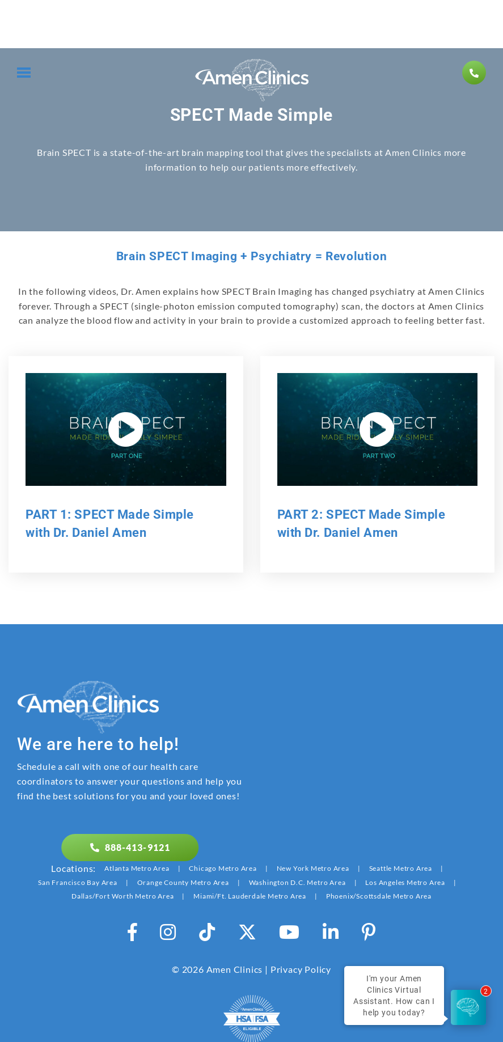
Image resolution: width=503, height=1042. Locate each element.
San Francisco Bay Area (77, 882)
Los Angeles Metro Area (405, 882)
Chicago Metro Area (222, 868)
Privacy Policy (300, 969)
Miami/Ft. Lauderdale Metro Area (249, 896)
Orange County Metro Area (183, 882)
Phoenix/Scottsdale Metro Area (379, 896)
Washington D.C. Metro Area (297, 882)
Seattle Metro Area (400, 868)
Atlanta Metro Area (136, 868)
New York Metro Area (313, 868)
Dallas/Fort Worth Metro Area (122, 896)
